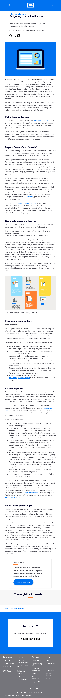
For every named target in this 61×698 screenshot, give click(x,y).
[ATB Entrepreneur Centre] (22, 671)
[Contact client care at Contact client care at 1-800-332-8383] (30, 639)
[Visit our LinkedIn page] (33, 688)
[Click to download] (24, 582)
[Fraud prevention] (35, 677)
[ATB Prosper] (22, 676)
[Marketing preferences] (36, 669)
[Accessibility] (50, 664)
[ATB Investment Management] (23, 666)
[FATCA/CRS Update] (36, 682)
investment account (12, 497)
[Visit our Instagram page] (24, 688)
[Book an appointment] (7, 671)
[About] (48, 660)
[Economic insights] (49, 674)
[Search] (9, 5)
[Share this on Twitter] (15, 35)
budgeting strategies (41, 121)
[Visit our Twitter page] (30, 688)
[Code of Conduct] (39, 692)
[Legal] (18, 692)
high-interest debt (31, 493)
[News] (48, 678)
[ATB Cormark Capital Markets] (23, 661)
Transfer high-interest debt (19, 378)
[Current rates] (36, 660)
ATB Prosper (28, 197)
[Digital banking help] (37, 664)
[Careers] (49, 667)
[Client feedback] (8, 664)
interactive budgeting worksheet (24, 203)
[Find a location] (8, 667)
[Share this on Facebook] (11, 35)
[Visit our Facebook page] (27, 688)
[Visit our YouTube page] (36, 688)
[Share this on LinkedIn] (19, 35)
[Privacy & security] (26, 692)
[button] (4, 5)
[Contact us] (6, 660)
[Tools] (34, 673)
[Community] (50, 670)
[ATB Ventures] (22, 680)
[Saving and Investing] (31, 14)
